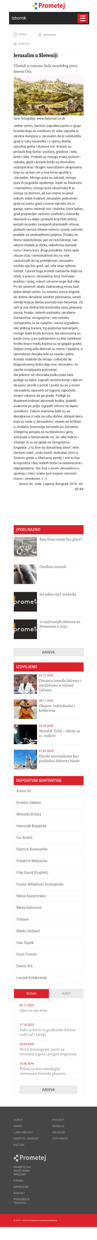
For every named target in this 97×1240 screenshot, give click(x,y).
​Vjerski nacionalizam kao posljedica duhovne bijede (59, 758)
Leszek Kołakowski (32, 978)
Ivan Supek (25, 943)
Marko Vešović (28, 931)
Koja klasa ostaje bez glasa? (61, 539)
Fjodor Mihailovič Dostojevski (40, 884)
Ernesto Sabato (29, 802)
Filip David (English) (32, 873)
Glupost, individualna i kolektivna (57, 708)
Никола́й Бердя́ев (32, 826)
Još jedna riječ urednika (58, 594)
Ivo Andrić (25, 837)
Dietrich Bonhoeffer (32, 849)
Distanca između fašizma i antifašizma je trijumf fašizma (60, 685)
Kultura (22, 34)
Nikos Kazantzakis (31, 896)
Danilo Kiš (25, 966)
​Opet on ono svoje (34, 1010)
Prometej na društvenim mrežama (22, 1171)
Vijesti (66, 993)
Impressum (21, 1187)
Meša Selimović (29, 908)
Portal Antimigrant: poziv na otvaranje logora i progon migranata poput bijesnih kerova (48, 1054)
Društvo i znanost (26, 1138)
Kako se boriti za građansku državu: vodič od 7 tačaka (48, 1032)
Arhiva (48, 652)
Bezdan (31, 993)
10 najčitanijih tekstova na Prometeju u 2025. (60, 624)
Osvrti (18, 1126)
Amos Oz (24, 791)
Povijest (58, 1120)
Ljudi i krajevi (23, 1132)
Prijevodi (59, 1132)
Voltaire (23, 919)
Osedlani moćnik (53, 566)
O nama (19, 1180)
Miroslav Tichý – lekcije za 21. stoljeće (59, 733)
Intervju (58, 1126)
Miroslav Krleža (29, 814)
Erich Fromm (27, 954)
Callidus (79, 1233)
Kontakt (19, 1193)
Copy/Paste (60, 1138)
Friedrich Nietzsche (32, 861)
